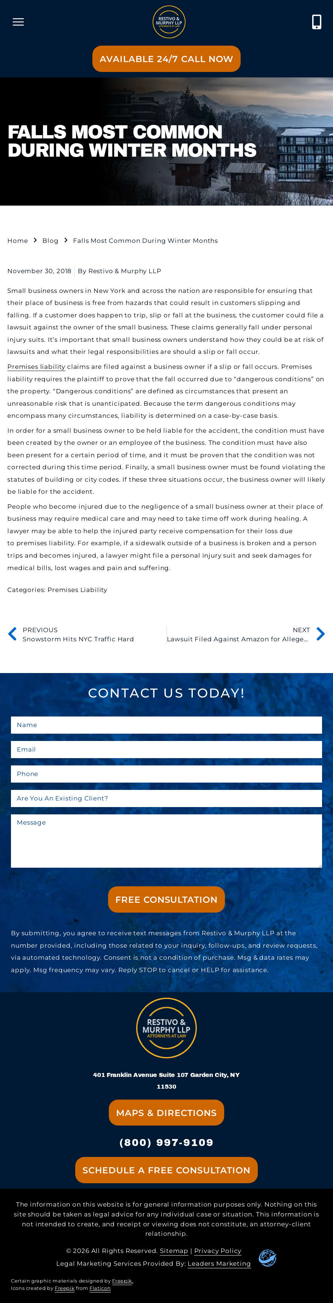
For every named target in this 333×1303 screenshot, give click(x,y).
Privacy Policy (218, 1250)
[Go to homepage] (169, 21)
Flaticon (100, 1288)
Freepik (122, 1281)
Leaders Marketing (219, 1263)
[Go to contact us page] (166, 59)
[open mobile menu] (18, 22)
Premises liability (36, 366)
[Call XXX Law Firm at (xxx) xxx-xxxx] (317, 22)
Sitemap (174, 1250)
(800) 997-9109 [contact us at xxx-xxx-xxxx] (166, 1142)
